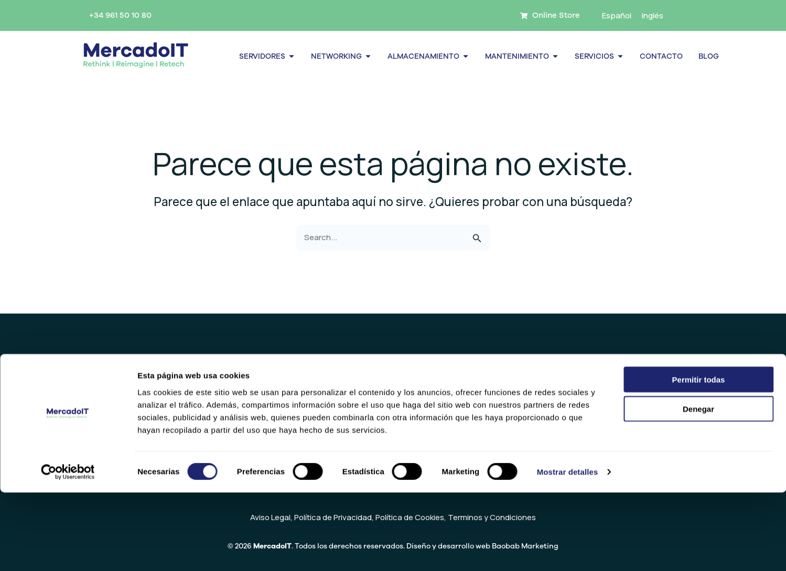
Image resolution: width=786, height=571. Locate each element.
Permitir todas (698, 457)
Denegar (698, 487)
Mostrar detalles (567, 550)
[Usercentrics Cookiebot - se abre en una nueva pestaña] (68, 550)
